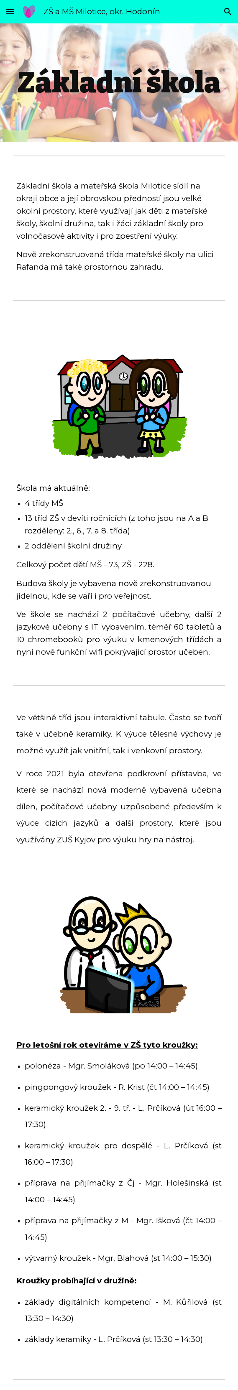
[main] (119, 83)
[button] (10, 11)
